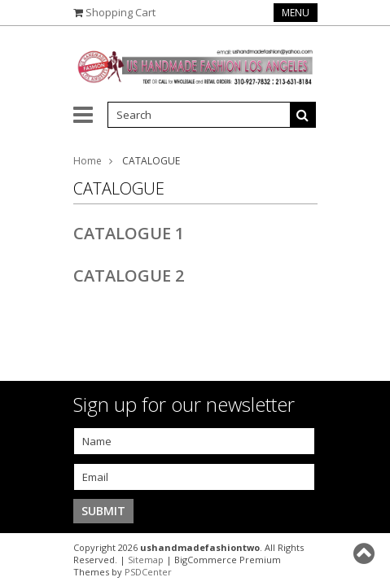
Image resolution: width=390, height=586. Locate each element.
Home (87, 161)
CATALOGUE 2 (128, 275)
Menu (295, 13)
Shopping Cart (120, 12)
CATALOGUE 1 (128, 233)
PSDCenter (148, 572)
